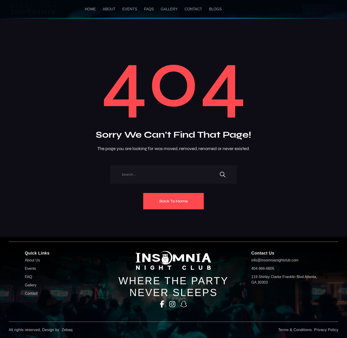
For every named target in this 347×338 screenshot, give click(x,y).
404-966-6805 (262, 268)
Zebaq (67, 330)
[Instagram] (172, 304)
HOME (90, 9)
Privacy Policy (326, 330)
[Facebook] (162, 304)
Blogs (215, 9)
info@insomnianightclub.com (274, 260)
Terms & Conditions (295, 330)
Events (129, 9)
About (109, 9)
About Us (32, 260)
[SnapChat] (183, 304)
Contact (193, 9)
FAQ (28, 277)
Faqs (149, 9)
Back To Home (173, 201)
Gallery (169, 9)
